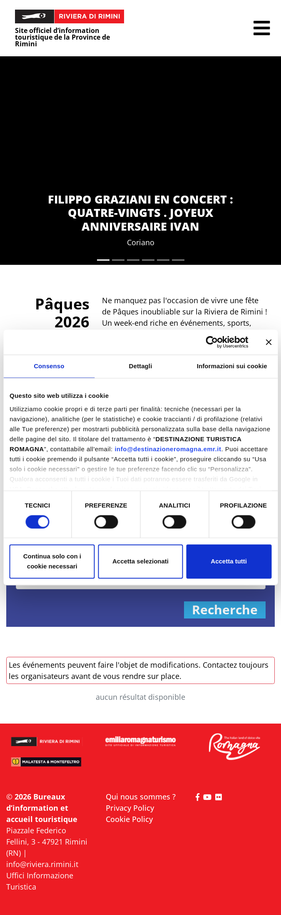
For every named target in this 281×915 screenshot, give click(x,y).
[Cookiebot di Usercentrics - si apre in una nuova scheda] (211, 342)
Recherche (225, 609)
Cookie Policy (129, 819)
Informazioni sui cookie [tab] (232, 366)
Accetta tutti (229, 561)
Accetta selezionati (140, 561)
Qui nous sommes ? (141, 797)
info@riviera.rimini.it (42, 864)
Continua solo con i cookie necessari (52, 561)
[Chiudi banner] (268, 342)
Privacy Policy (130, 808)
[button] (262, 28)
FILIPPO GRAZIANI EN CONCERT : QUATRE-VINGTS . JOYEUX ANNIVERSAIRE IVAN (140, 212)
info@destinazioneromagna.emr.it (167, 448)
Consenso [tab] (49, 366)
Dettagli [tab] (140, 366)
